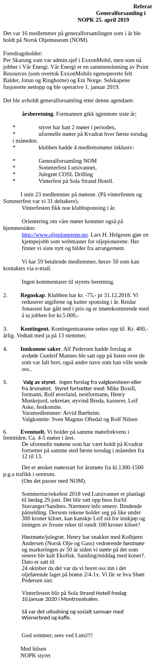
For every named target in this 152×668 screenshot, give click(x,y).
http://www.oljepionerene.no (55, 234)
